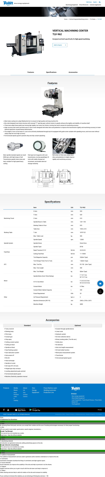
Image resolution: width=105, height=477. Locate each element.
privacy (100, 410)
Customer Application (95, 4)
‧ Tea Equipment (75, 404)
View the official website (15, 435)
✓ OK (46, 476)
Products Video (16, 395)
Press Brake (98, 400)
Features (30, 72)
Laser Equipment (76, 400)
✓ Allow (2, 421)
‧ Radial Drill (74, 402)
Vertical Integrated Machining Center (78, 19)
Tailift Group (89, 2)
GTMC (63, 414)
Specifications (51, 72)
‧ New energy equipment (77, 396)
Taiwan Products (70, 414)
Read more (3, 435)
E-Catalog (16, 399)
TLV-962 (99, 19)
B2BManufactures (80, 414)
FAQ (24, 392)
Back (100, 291)
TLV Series (92, 19)
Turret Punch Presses (88, 400)
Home (65, 19)
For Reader (99, 414)
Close (1, 417)
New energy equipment (72, 4)
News (15, 392)
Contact (25, 394)
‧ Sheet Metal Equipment (78, 398)
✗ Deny (2, 423)
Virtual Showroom (83, 4)
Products (6, 388)
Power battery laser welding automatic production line (50, 390)
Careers (25, 396)
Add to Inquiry (60, 45)
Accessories (73, 72)
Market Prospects (90, 414)
